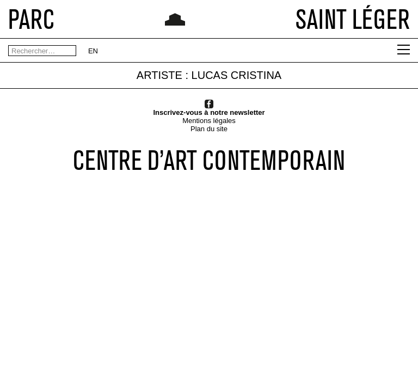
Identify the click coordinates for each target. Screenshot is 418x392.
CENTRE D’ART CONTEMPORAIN (209, 160)
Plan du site (209, 129)
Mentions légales (209, 121)
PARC (31, 19)
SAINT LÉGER (353, 19)
